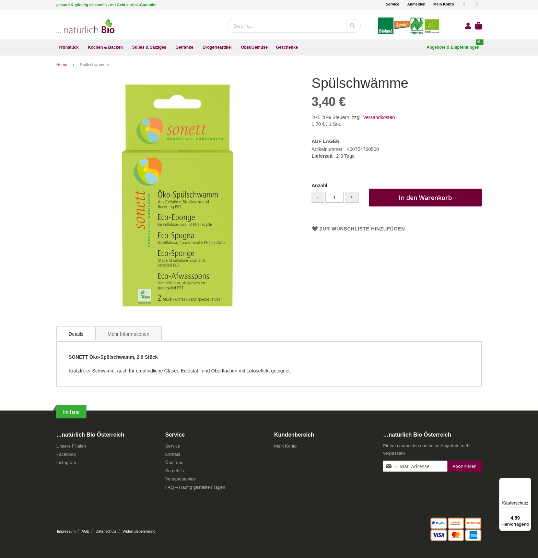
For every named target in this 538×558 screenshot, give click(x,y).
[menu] (269, 47)
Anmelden (416, 4)
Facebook (66, 456)
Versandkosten (379, 119)
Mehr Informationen (128, 336)
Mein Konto (443, 4)
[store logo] (85, 26)
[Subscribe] (464, 468)
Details (76, 336)
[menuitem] (69, 47)
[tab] (76, 335)
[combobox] (294, 26)
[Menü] (527, 482)
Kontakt (172, 456)
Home (62, 66)
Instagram (66, 464)
